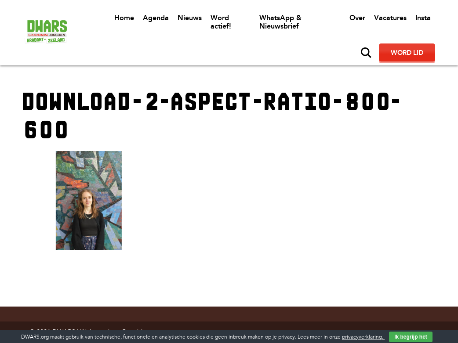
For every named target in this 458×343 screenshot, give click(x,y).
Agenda (156, 18)
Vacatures (390, 18)
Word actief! (221, 22)
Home (124, 18)
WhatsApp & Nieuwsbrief (280, 22)
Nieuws (190, 18)
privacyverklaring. (363, 337)
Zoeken (366, 52)
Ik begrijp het (410, 337)
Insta (423, 18)
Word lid (407, 53)
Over (357, 18)
